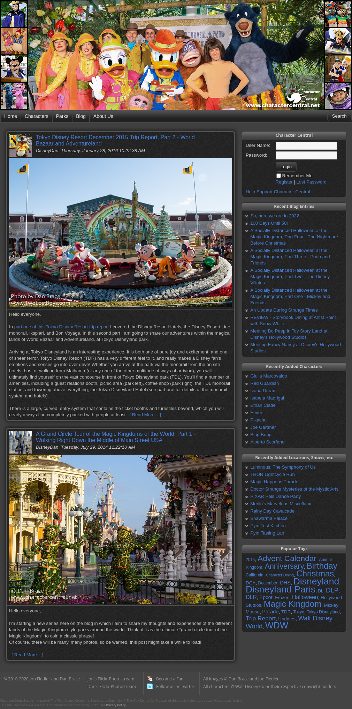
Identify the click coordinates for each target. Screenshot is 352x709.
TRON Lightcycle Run (272, 474)
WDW (276, 625)
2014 (250, 559)
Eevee (256, 412)
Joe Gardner (263, 427)
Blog (81, 116)
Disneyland (316, 581)
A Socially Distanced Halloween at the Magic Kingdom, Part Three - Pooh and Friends (290, 257)
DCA (250, 582)
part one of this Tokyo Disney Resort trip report (61, 326)
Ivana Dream (263, 390)
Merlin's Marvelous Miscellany (280, 503)
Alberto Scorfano (267, 442)
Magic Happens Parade (274, 481)
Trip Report (261, 618)
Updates (287, 618)
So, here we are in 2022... (276, 215)
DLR (251, 597)
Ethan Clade (263, 405)
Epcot (265, 597)
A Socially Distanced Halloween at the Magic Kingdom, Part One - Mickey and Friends (290, 296)
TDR (286, 611)
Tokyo (298, 612)
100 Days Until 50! (269, 223)
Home (10, 116)
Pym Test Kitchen (268, 525)
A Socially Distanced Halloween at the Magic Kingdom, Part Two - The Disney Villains (290, 276)
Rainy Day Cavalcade (272, 511)
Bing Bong (260, 434)
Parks (62, 116)
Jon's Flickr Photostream (110, 679)
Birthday (322, 565)
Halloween (305, 597)
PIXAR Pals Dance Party (275, 496)
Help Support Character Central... (280, 191)
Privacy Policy (115, 705)
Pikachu (258, 420)
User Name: (258, 145)
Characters (36, 116)
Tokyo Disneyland (323, 612)
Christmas (315, 573)
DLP (332, 590)
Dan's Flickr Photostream (111, 686)
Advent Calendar (287, 558)
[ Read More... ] (145, 414)
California (254, 575)
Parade (270, 611)
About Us (103, 116)
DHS (285, 582)
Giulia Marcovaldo (268, 376)
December (267, 583)
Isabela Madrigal (267, 398)
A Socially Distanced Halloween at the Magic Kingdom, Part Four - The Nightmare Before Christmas (294, 237)
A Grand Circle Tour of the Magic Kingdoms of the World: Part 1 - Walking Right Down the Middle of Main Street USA (116, 437)
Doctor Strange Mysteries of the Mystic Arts (294, 489)
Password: (256, 155)
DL (320, 591)
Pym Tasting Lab (267, 533)
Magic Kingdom (292, 604)
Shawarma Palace (269, 518)
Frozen (282, 597)
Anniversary (284, 566)
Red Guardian (264, 383)
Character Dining (280, 575)
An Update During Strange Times (284, 310)
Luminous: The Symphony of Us (282, 467)
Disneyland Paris (280, 589)
